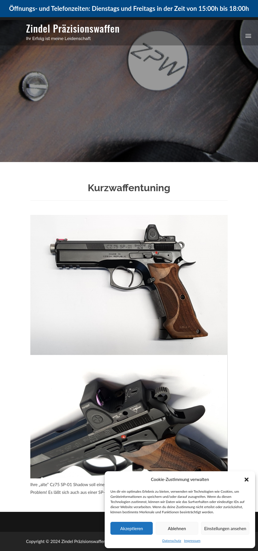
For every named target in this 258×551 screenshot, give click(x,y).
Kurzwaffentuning (129, 187)
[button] (246, 479)
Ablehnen (177, 528)
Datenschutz (171, 540)
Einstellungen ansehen (225, 528)
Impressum (192, 540)
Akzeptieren (131, 528)
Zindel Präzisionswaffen (73, 28)
